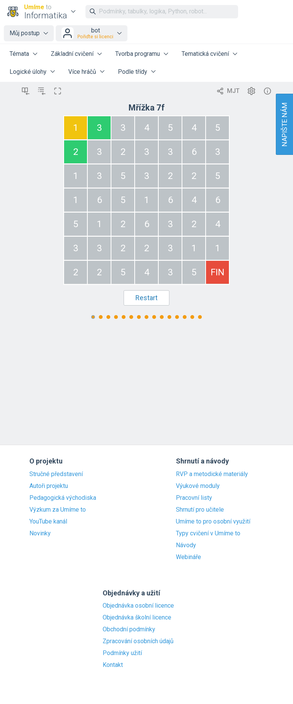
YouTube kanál (48, 521)
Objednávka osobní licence (138, 605)
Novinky (40, 533)
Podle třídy (132, 71)
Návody (186, 545)
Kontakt (113, 665)
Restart (146, 298)
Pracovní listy (194, 497)
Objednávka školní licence (137, 617)
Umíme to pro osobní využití (213, 521)
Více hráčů (82, 71)
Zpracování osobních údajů (138, 641)
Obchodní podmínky (129, 629)
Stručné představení (56, 474)
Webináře (188, 557)
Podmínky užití (122, 653)
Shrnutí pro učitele (200, 509)
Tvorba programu (137, 53)
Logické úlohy (28, 71)
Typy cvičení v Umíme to (208, 533)
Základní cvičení (72, 53)
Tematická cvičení (205, 53)
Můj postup (25, 33)
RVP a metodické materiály (212, 474)
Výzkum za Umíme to (57, 509)
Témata (19, 53)
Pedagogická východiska (62, 497)
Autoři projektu (48, 486)
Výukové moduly (198, 486)
